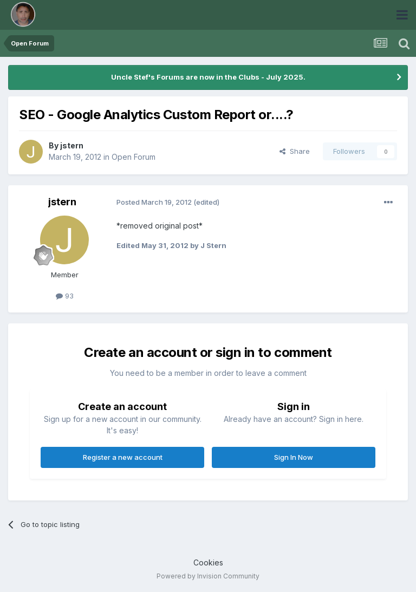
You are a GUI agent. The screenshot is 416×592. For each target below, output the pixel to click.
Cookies (208, 562)
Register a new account (122, 457)
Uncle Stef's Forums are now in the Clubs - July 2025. (208, 77)
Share (295, 151)
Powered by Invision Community (208, 576)
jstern (71, 145)
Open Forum (133, 156)
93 (65, 295)
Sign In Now (293, 457)
